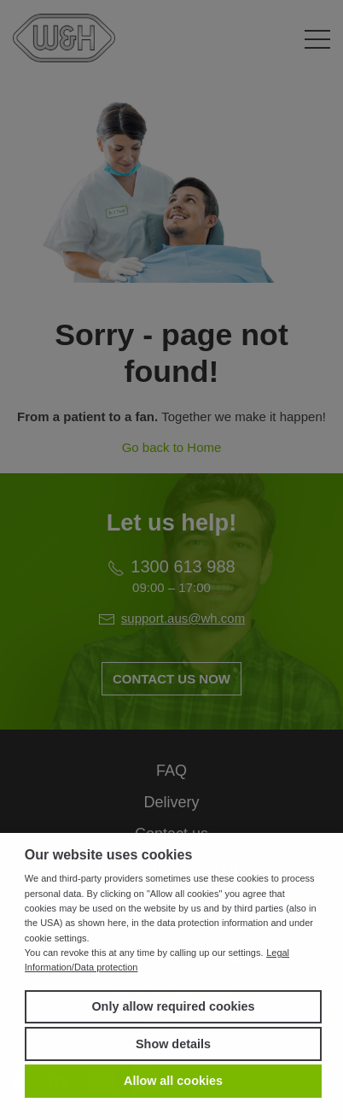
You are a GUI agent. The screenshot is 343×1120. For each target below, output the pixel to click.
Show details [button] (173, 1044)
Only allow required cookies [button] (172, 1006)
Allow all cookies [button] (173, 1081)
